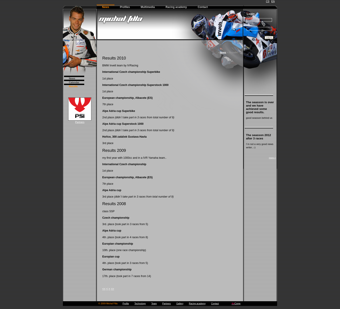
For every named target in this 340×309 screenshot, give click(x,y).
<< (103, 288)
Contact (203, 7)
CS (267, 1)
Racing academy (176, 7)
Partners (79, 120)
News (72, 78)
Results (73, 86)
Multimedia (148, 7)
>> (112, 288)
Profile (125, 303)
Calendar (74, 82)
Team (154, 303)
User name (253, 17)
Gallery (179, 303)
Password (252, 25)
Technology (140, 303)
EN (273, 1)
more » (272, 157)
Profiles (125, 7)
